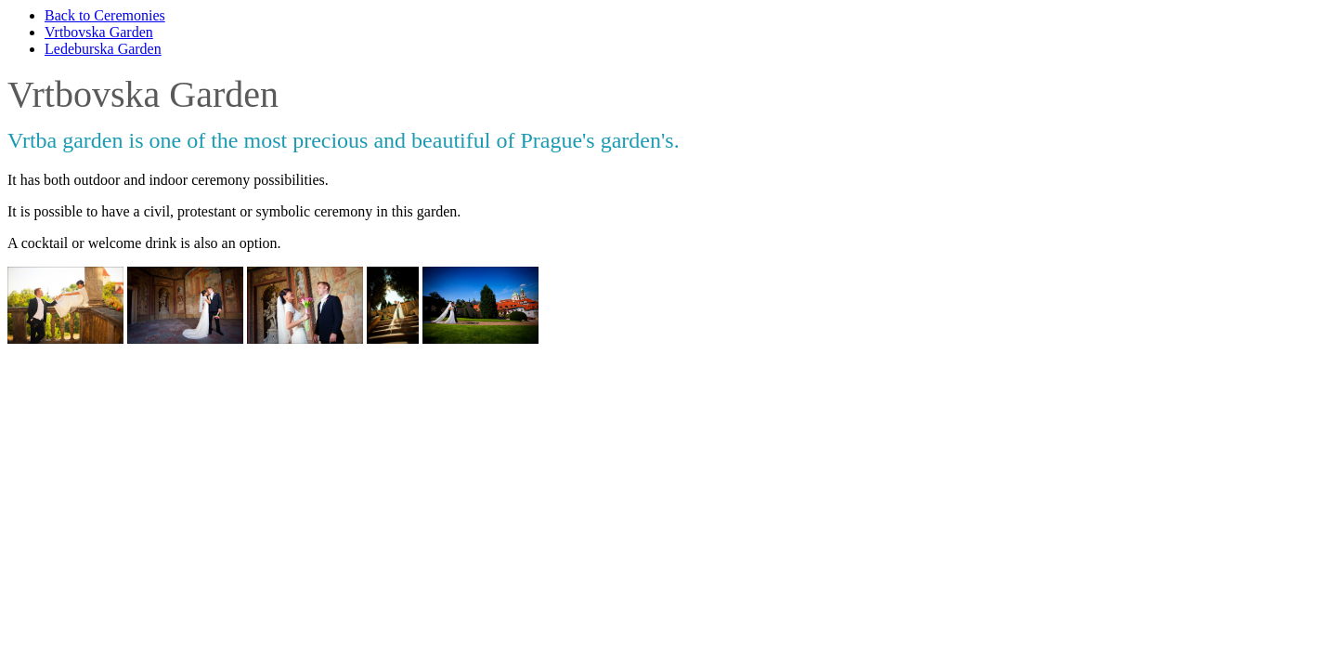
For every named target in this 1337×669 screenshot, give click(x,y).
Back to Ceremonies (105, 15)
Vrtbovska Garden (99, 32)
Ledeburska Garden (103, 49)
